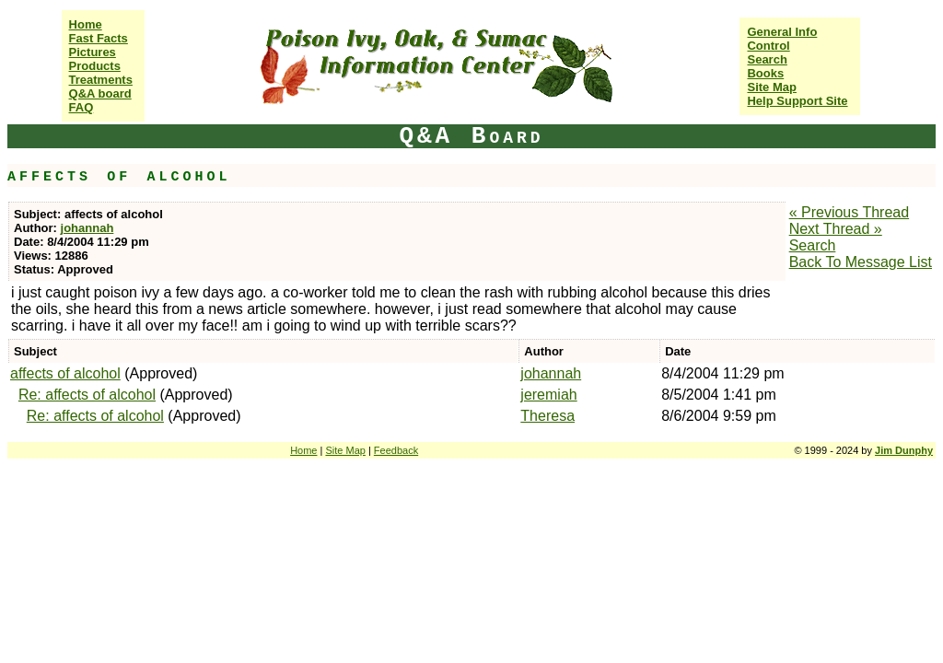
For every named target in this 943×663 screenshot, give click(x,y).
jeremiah (548, 394)
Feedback (396, 450)
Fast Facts (98, 38)
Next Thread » (835, 229)
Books (765, 73)
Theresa (547, 416)
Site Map (771, 87)
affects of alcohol (65, 373)
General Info (782, 32)
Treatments (101, 80)
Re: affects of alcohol (87, 394)
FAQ (81, 107)
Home (85, 24)
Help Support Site (797, 101)
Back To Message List (860, 262)
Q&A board (100, 93)
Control (768, 45)
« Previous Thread (849, 212)
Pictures (92, 52)
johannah (87, 228)
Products (95, 66)
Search (766, 59)
